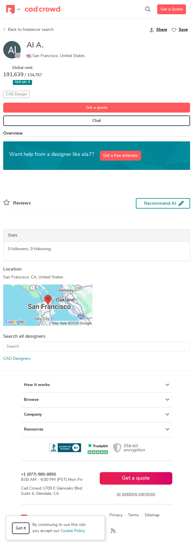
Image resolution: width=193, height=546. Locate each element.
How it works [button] (96, 385)
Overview (13, 133)
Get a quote (96, 108)
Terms (133, 515)
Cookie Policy (73, 531)
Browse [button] (96, 399)
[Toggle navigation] (13, 9)
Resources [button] (96, 429)
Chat (96, 121)
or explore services (136, 494)
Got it (21, 528)
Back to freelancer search (28, 29)
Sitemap (152, 515)
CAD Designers (17, 359)
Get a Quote (172, 9)
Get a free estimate (120, 156)
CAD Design (16, 94)
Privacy (115, 515)
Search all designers (24, 336)
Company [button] (96, 414)
